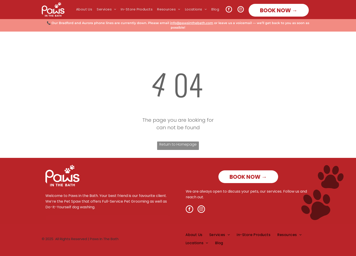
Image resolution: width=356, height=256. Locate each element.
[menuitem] (82, 9)
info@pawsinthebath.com (191, 23)
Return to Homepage (178, 144)
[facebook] (229, 10)
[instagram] (240, 10)
